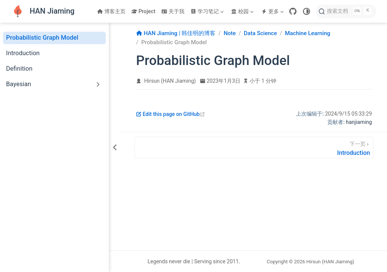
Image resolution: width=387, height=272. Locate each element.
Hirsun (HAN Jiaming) (170, 81)
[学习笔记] (208, 11)
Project (143, 11)
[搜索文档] (346, 11)
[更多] (273, 11)
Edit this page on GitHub (170, 114)
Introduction (23, 53)
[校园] (243, 11)
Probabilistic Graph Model (42, 37)
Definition (19, 68)
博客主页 (111, 11)
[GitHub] (293, 11)
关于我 (172, 11)
